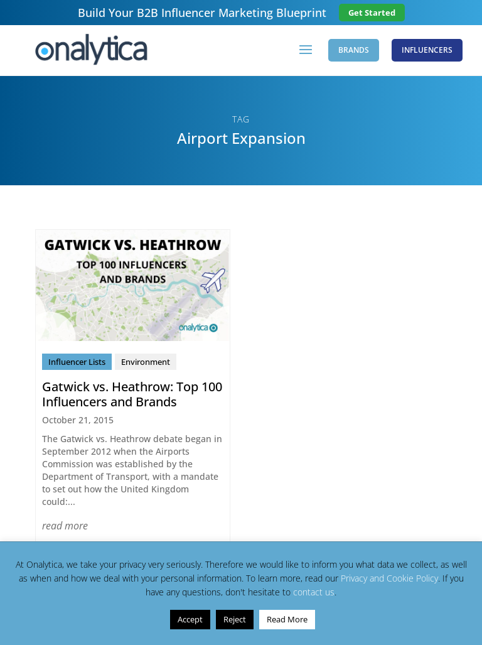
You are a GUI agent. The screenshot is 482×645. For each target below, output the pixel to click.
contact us (314, 592)
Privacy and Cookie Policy (389, 578)
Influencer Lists (76, 361)
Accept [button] (190, 619)
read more (65, 526)
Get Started (371, 12)
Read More (287, 619)
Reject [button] (234, 619)
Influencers (427, 50)
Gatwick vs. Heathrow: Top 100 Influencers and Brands (132, 394)
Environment (145, 361)
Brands (353, 50)
